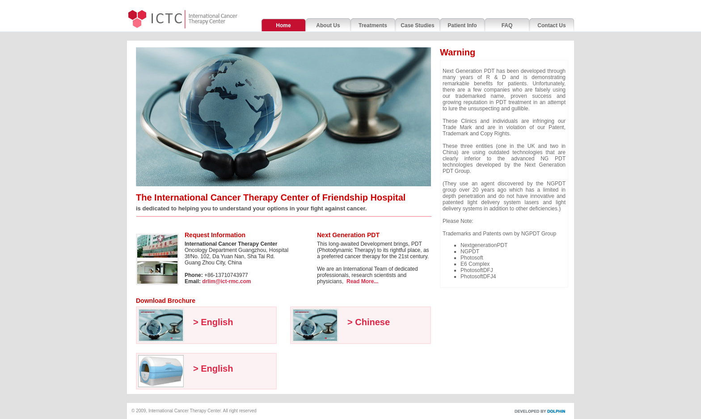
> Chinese (368, 322)
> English (213, 322)
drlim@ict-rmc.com (226, 281)
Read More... (362, 281)
